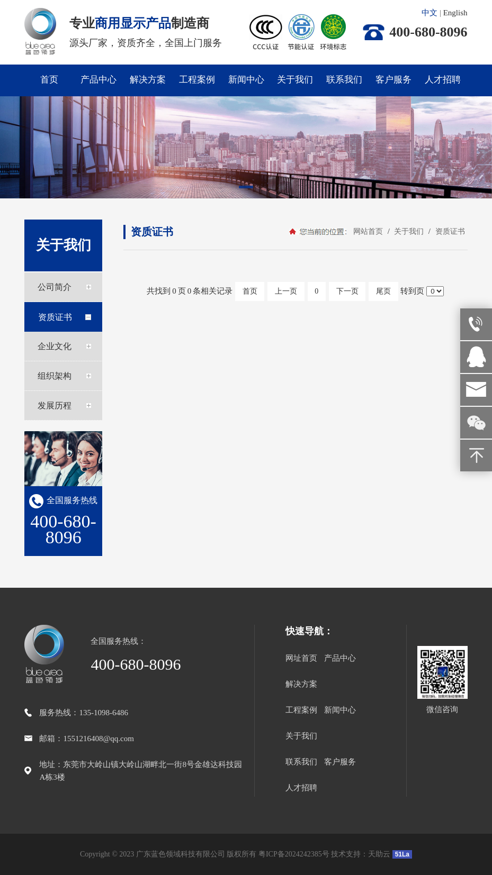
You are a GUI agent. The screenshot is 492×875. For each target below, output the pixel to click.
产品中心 (98, 80)
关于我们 (295, 80)
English (455, 12)
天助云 (379, 854)
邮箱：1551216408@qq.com (86, 738)
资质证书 (449, 231)
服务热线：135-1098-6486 (83, 712)
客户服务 (393, 80)
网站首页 (368, 231)
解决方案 (148, 80)
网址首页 (301, 658)
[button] (246, 189)
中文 (429, 12)
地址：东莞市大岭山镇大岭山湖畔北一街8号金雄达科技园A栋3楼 (140, 770)
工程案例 (197, 80)
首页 (49, 80)
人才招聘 (443, 80)
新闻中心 (246, 80)
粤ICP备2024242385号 (293, 854)
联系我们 (344, 80)
